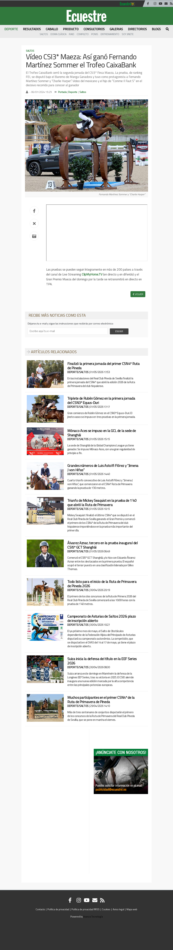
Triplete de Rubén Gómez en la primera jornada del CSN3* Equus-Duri (101, 400)
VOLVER (138, 294)
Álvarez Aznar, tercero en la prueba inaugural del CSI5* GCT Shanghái (102, 545)
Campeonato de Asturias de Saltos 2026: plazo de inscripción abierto (101, 618)
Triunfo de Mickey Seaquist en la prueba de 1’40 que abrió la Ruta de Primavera (101, 503)
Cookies (106, 909)
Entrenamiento (110, 34)
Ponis (94, 34)
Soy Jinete (128, 34)
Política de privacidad (58, 909)
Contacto (40, 909)
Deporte (72, 92)
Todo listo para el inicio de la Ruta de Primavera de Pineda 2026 (101, 584)
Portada (62, 92)
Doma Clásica (58, 34)
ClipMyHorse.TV (92, 274)
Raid (71, 34)
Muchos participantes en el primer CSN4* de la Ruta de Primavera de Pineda (101, 700)
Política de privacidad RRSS (85, 909)
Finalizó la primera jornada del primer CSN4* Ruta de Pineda (103, 366)
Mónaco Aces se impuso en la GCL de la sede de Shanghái (101, 433)
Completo (83, 34)
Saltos (44, 34)
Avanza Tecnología (93, 916)
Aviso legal (118, 909)
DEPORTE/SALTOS (77, 372)
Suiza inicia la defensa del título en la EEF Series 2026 (102, 661)
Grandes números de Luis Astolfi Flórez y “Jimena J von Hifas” (102, 468)
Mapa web (131, 909)
